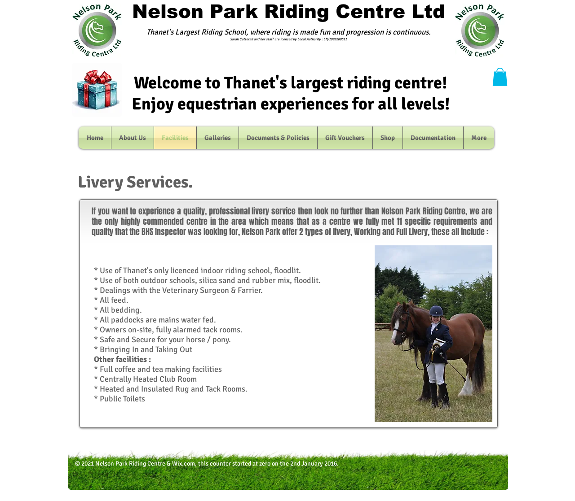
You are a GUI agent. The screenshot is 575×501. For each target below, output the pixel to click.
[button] (500, 77)
